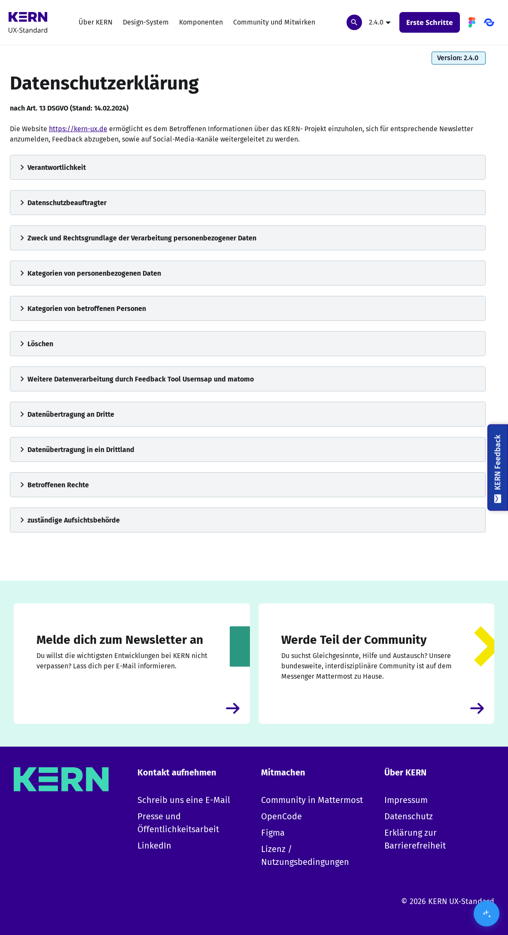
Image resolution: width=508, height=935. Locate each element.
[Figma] (472, 22)
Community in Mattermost (312, 800)
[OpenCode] (489, 22)
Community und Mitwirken (274, 22)
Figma (273, 832)
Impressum (406, 800)
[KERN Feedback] (497, 467)
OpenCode (281, 816)
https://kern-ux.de (78, 129)
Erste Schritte (429, 22)
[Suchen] (354, 22)
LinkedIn (154, 845)
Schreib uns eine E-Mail (183, 800)
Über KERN (96, 22)
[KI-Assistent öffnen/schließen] (486, 913)
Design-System (146, 22)
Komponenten (201, 22)
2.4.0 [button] (376, 22)
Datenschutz (408, 816)
